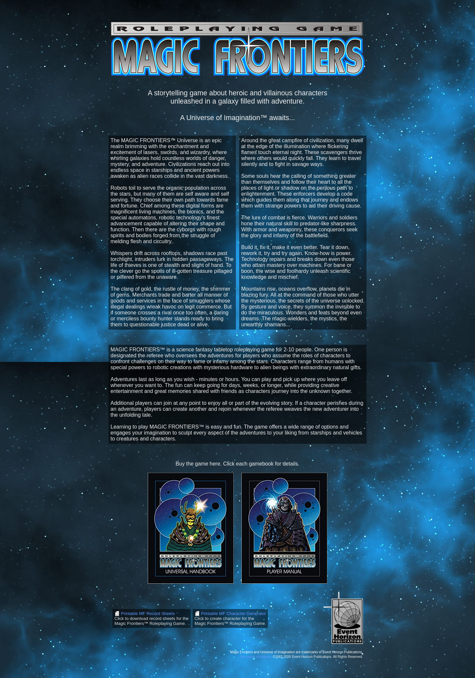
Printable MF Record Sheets (147, 613)
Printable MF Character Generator (233, 613)
